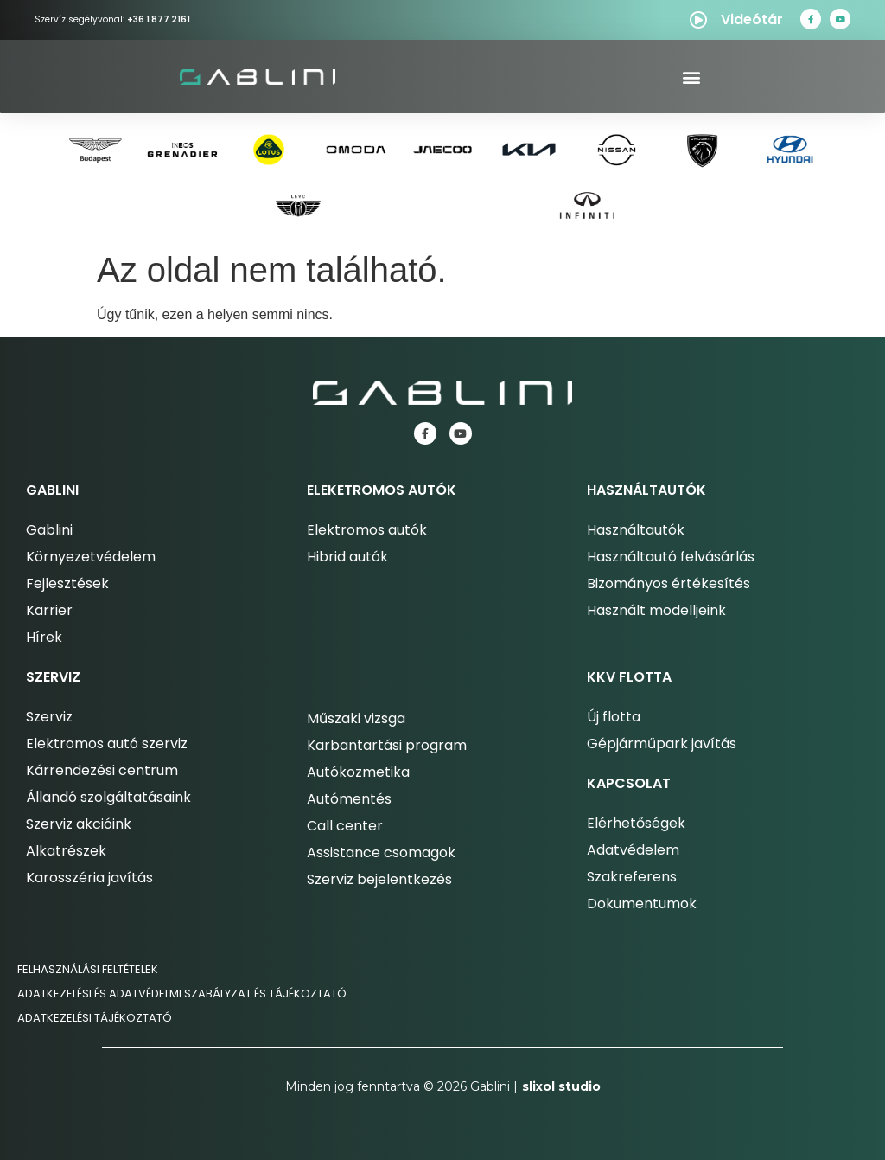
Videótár (752, 19)
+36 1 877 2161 (158, 19)
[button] (691, 76)
